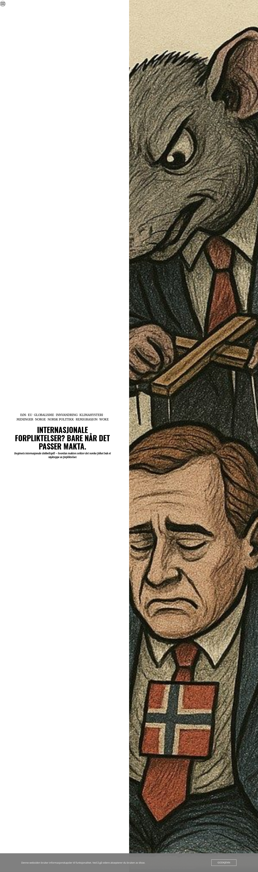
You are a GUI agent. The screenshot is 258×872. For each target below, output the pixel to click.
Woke (104, 419)
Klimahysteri (91, 415)
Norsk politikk (61, 419)
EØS (23, 415)
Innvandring (67, 415)
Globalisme (44, 415)
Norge (40, 419)
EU (30, 415)
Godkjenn (224, 862)
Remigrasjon (86, 419)
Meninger (24, 419)
